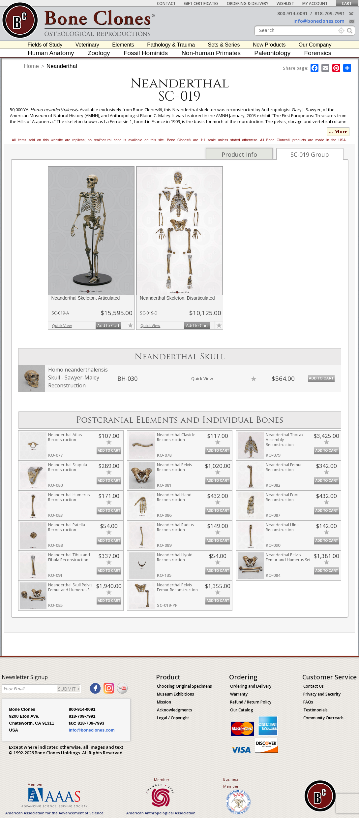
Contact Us (313, 686)
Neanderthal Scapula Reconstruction (67, 467)
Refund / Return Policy (250, 702)
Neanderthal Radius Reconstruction (175, 527)
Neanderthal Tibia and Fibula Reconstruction (69, 557)
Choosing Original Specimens (184, 686)
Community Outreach (323, 718)
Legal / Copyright (173, 718)
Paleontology (272, 52)
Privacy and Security (322, 694)
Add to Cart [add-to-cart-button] (108, 325)
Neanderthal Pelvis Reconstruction (174, 467)
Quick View (62, 325)
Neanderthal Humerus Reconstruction (69, 497)
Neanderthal (61, 66)
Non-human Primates (211, 52)
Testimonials (315, 710)
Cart (347, 3)
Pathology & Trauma (171, 45)
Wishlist (285, 3)
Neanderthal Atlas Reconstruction (65, 437)
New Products (269, 45)
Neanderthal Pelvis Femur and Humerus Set (288, 557)
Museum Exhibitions (175, 694)
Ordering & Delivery (247, 3)
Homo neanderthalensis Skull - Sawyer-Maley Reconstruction (78, 377)
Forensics (317, 52)
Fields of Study (45, 45)
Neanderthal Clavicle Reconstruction (176, 437)
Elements (123, 45)
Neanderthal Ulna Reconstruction (282, 527)
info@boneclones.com (318, 21)
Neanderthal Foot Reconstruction (282, 497)
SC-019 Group (309, 154)
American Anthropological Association (160, 812)
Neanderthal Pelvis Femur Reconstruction (177, 587)
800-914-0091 (292, 13)
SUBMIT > (69, 689)
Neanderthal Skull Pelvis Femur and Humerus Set (70, 587)
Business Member (231, 783)
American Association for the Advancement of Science (54, 812)
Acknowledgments (174, 710)
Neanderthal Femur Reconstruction (284, 467)
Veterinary (87, 45)
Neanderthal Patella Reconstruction (66, 527)
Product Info (239, 154)
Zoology (99, 52)
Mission (164, 702)
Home (31, 66)
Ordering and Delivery (250, 686)
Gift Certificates (201, 3)
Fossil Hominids (146, 52)
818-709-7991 (329, 13)
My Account (315, 3)
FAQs (308, 702)
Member (35, 784)
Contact (166, 3)
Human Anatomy (51, 52)
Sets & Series (224, 45)
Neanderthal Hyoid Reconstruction (175, 557)
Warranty (239, 694)
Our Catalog (241, 710)
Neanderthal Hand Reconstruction (174, 497)
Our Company (315, 45)
